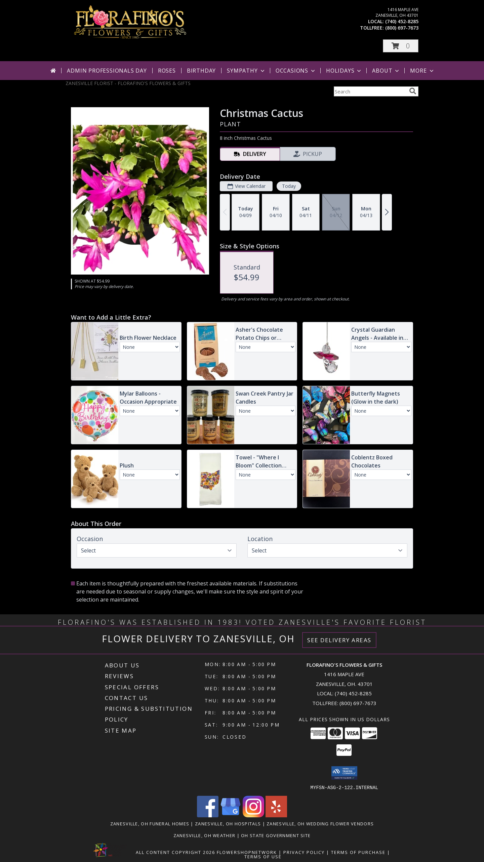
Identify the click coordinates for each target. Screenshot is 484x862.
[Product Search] (370, 91)
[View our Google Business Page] (230, 815)
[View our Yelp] (276, 815)
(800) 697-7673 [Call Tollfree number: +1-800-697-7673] (357, 703)
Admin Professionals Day (107, 70)
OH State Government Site (276, 835)
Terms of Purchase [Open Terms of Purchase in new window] (358, 852)
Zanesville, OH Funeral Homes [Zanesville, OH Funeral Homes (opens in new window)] (149, 823)
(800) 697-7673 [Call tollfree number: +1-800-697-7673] (401, 28)
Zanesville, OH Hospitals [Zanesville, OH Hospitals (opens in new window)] (228, 823)
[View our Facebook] (207, 815)
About (386, 70)
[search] (412, 91)
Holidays (344, 70)
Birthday (201, 70)
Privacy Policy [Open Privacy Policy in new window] (304, 852)
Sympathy (246, 70)
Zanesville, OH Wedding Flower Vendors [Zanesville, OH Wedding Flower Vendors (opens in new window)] (320, 823)
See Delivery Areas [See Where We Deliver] (339, 640)
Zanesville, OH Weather (204, 835)
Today (289, 186)
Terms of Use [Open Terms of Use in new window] (263, 856)
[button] (400, 45)
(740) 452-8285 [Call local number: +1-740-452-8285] (401, 21)
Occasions (296, 70)
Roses (167, 70)
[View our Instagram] (253, 815)
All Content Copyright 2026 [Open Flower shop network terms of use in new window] (175, 852)
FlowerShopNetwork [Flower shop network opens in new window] (247, 852)
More (422, 70)
